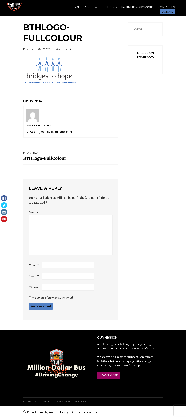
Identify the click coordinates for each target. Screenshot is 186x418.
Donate (167, 11)
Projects (107, 7)
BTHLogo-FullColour (46, 156)
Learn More (109, 375)
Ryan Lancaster (64, 49)
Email (34, 276)
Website (34, 287)
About (89, 7)
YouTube (80, 401)
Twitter (46, 401)
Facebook (30, 401)
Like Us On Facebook (145, 54)
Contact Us (166, 7)
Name (34, 265)
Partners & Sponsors (137, 7)
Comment (35, 212)
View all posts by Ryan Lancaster (49, 132)
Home (75, 7)
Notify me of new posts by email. (53, 297)
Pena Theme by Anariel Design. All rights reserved (62, 412)
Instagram (63, 401)
